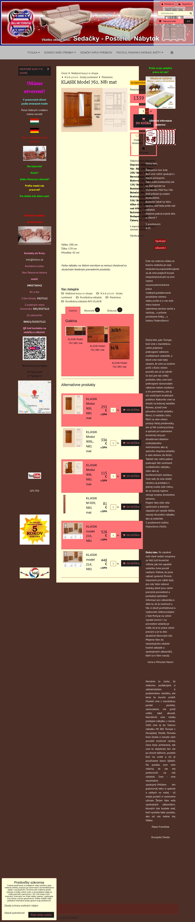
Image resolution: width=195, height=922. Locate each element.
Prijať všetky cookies (41, 914)
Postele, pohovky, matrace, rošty (139, 52)
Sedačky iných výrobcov (96, 52)
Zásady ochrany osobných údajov (59, 917)
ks (114, 410)
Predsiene (115, 297)
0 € (188, 21)
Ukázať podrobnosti (14, 913)
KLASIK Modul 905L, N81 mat (91, 441)
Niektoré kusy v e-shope (78, 293)
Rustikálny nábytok (91, 297)
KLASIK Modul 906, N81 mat (91, 474)
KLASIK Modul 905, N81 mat (91, 408)
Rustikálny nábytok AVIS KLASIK (83, 301)
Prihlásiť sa (168, 4)
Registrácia (185, 4)
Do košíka (143, 121)
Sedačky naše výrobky (60, 52)
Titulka (33, 52)
